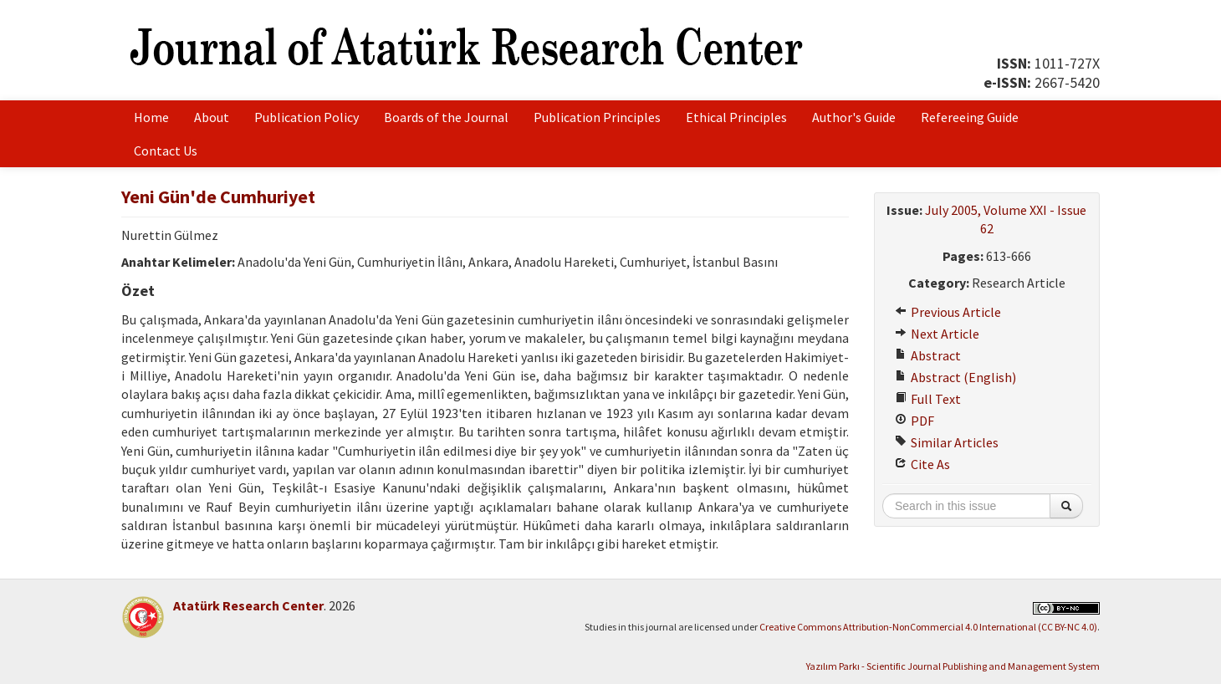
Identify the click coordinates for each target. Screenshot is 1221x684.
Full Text (928, 398)
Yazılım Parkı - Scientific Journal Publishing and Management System (953, 666)
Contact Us (165, 150)
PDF (914, 420)
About (211, 117)
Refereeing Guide (970, 117)
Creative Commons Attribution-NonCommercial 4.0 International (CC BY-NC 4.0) (928, 626)
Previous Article (948, 312)
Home (151, 117)
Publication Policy (306, 117)
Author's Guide (854, 117)
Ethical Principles (736, 117)
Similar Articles (947, 442)
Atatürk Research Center (248, 605)
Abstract (928, 355)
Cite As (922, 464)
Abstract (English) (955, 377)
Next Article (937, 333)
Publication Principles (597, 117)
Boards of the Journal (446, 117)
